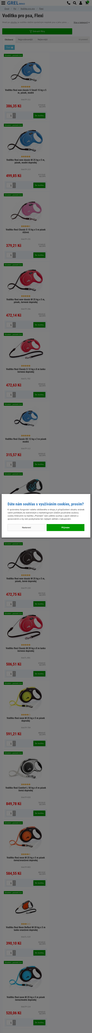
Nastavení (26, 527)
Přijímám (65, 527)
